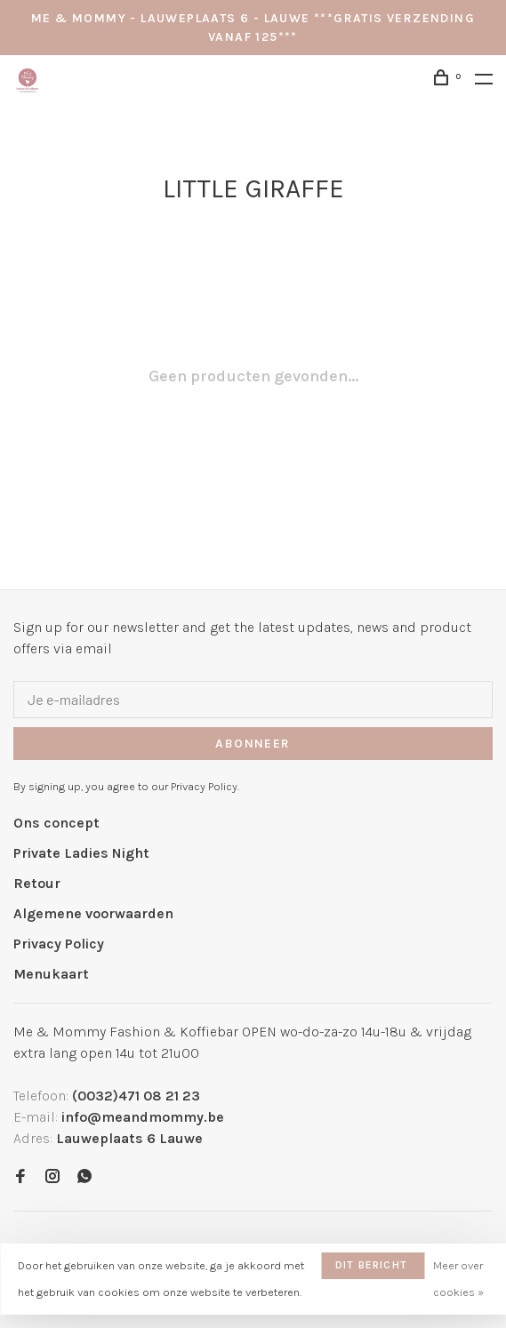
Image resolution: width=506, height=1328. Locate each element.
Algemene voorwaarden (93, 913)
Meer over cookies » (458, 1279)
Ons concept (56, 822)
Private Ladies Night (81, 852)
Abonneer (252, 743)
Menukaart (51, 973)
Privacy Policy (58, 943)
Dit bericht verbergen (371, 1269)
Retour (36, 883)
